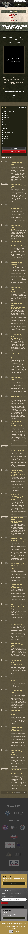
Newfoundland (7, 142)
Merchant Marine (8, 122)
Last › (12, 792)
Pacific (5, 134)
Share (5, 88)
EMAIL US (14, 918)
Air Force (6, 124)
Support (14, 883)
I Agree (11, 931)
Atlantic (6, 138)
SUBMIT (5, 903)
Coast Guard (7, 121)
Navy (5, 119)
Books (19, 907)
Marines (6, 115)
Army (5, 113)
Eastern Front (7, 140)
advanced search (14, 151)
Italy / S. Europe (7, 143)
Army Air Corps (7, 117)
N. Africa (6, 136)
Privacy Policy (17, 931)
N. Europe (6, 130)
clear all (14, 148)
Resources (7, 907)
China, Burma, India (8, 132)
